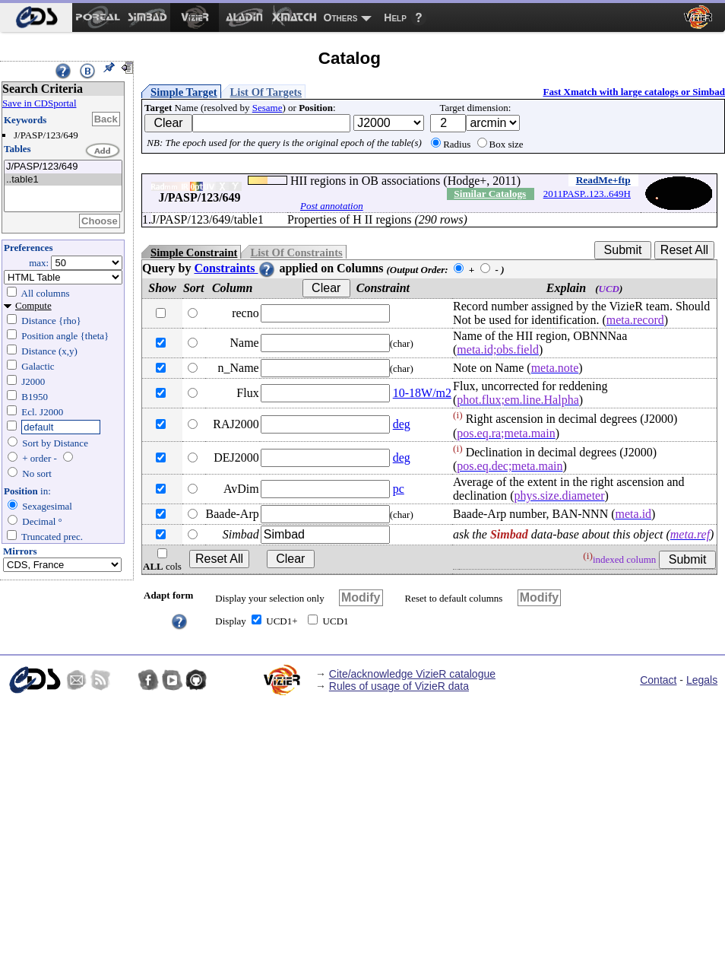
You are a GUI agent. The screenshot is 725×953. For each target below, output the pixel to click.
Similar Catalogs (490, 193)
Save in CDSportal (39, 103)
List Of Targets (266, 92)
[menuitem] (36, 17)
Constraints (235, 268)
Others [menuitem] (341, 17)
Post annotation (331, 205)
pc (398, 488)
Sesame (267, 107)
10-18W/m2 (422, 392)
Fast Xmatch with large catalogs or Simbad (634, 91)
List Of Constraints (296, 252)
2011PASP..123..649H (587, 193)
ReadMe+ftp (603, 180)
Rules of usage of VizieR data (399, 686)
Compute (33, 305)
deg (401, 424)
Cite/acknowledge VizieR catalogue (412, 674)
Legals (701, 680)
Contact (658, 680)
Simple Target (183, 92)
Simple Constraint (193, 252)
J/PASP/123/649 (63, 166)
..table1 (63, 179)
